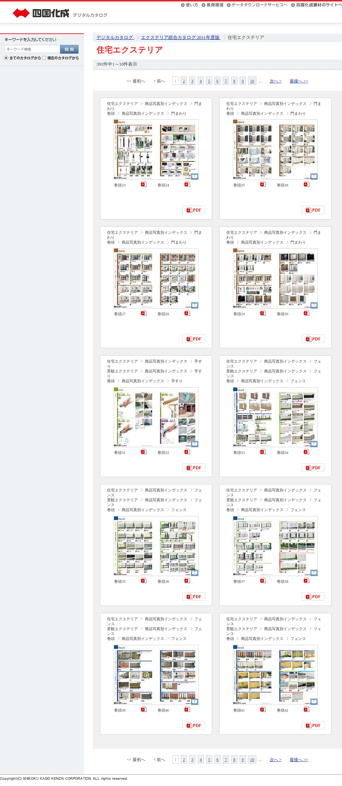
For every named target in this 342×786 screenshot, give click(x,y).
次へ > (276, 81)
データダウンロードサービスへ (257, 5)
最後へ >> (299, 81)
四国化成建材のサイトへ (316, 5)
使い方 (189, 5)
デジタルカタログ (115, 37)
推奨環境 (212, 5)
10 (252, 81)
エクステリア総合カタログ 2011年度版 (181, 37)
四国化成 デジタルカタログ (60, 12)
